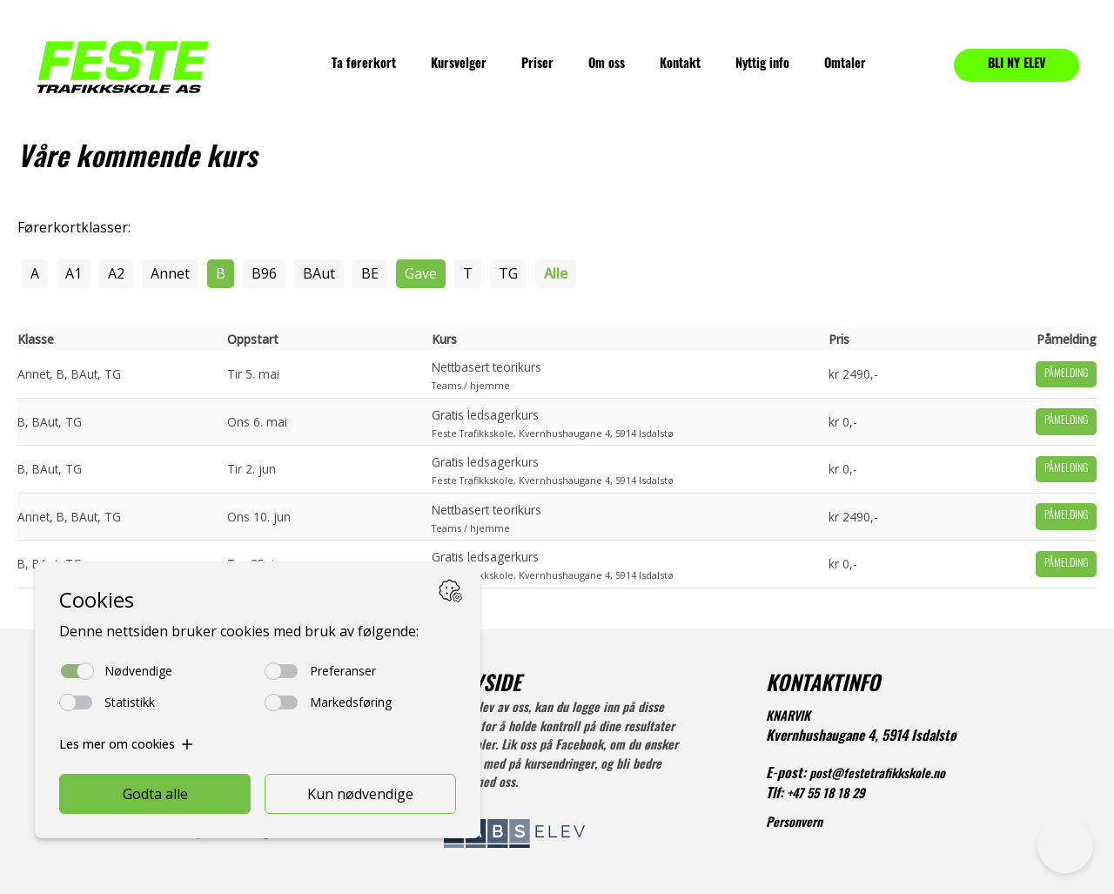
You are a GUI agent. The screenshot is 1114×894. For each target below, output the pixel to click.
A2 (116, 273)
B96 (264, 273)
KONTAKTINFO (823, 686)
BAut (319, 273)
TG (508, 273)
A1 (73, 273)
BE (370, 273)
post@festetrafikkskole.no (877, 775)
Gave (421, 273)
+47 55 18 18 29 (826, 795)
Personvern (794, 823)
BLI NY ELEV (1017, 64)
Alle (555, 273)
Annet (170, 273)
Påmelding (1066, 374)
